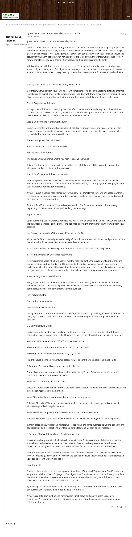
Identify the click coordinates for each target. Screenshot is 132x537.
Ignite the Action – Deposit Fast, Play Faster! (80, 24)
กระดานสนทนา (13, 24)
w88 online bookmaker (84, 248)
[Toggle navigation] (128, 16)
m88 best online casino (51, 471)
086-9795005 (68, 2)
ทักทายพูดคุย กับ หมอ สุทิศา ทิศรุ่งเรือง (40, 24)
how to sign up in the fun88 (66, 66)
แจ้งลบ (123, 33)
